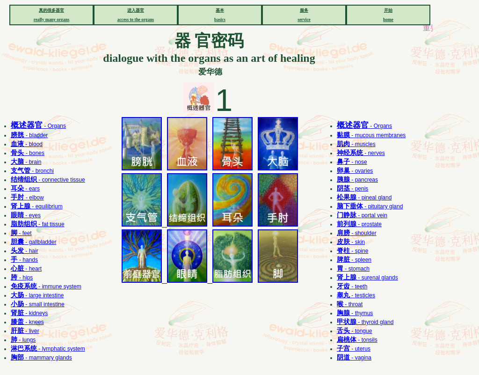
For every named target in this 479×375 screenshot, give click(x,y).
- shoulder (357, 233)
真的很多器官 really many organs (52, 15)
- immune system (46, 286)
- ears (25, 188)
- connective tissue (48, 179)
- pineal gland (364, 197)
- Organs (38, 126)
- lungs (23, 340)
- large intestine (37, 295)
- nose (352, 162)
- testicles (356, 295)
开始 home (388, 15)
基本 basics (219, 15)
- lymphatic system (48, 349)
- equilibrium (37, 206)
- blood (27, 144)
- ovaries (355, 171)
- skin (351, 242)
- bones (27, 153)
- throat (350, 304)
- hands (24, 260)
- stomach (353, 268)
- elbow (27, 197)
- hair (24, 251)
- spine (352, 251)
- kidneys (29, 313)
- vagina (354, 357)
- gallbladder (33, 242)
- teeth (352, 286)
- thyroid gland (365, 322)
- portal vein (362, 215)
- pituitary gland (370, 206)
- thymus (355, 313)
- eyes (26, 215)
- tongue (354, 331)
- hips (22, 277)
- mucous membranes (371, 135)
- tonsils (357, 340)
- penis (352, 188)
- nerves (361, 153)
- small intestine (38, 304)
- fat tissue (38, 224)
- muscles (356, 144)
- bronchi (32, 171)
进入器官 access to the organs (135, 15)
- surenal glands (367, 277)
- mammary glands (41, 357)
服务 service (304, 15)
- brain (26, 162)
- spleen (354, 260)
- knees (27, 322)
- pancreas (357, 179)
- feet (21, 233)
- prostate (359, 224)
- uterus (353, 349)
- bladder (29, 135)
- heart (26, 268)
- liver (25, 331)
